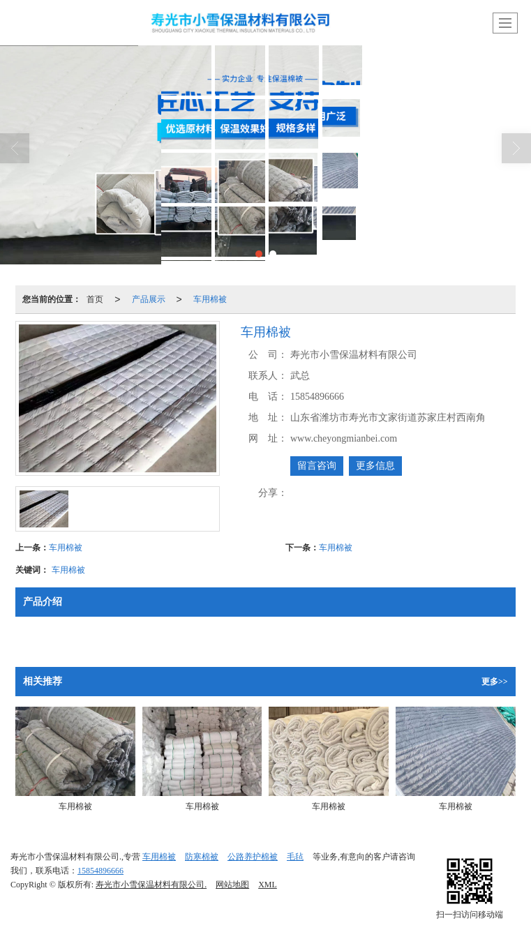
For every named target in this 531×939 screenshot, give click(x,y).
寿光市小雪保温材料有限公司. (151, 884)
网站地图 (232, 884)
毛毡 (295, 857)
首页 (95, 299)
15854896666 (100, 871)
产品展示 (148, 299)
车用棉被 (210, 299)
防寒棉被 (201, 857)
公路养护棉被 (252, 857)
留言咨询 (316, 465)
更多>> (494, 681)
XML (267, 884)
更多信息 (375, 465)
